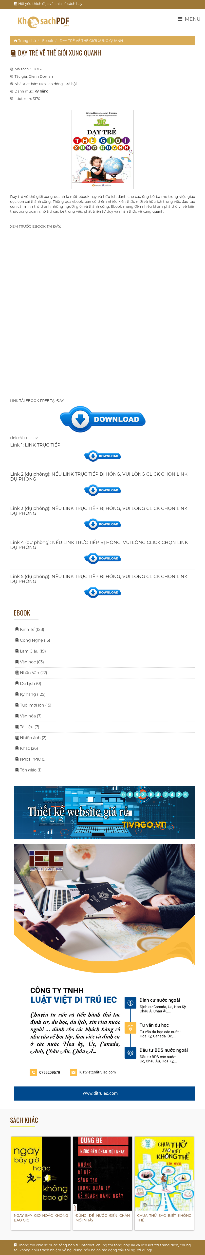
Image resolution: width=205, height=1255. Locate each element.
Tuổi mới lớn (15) (33, 705)
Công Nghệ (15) (32, 640)
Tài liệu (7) (27, 727)
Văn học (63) (29, 662)
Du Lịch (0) (28, 683)
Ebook (47, 40)
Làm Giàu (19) (30, 651)
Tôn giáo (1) (28, 770)
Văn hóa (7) (28, 716)
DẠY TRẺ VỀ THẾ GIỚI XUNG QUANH (91, 40)
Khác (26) (26, 748)
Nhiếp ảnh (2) (30, 737)
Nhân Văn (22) (31, 672)
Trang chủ (25, 40)
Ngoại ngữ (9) (31, 759)
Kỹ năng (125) (30, 694)
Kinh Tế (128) (29, 629)
